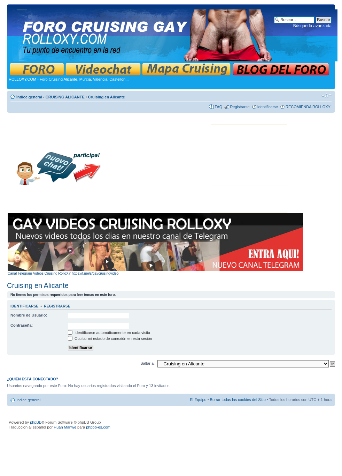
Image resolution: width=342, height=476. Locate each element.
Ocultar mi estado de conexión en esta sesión (110, 338)
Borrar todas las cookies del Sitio (238, 399)
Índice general (29, 97)
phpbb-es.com (98, 427)
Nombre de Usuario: (28, 315)
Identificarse (267, 107)
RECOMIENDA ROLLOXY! (309, 107)
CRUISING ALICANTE (65, 97)
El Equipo (198, 399)
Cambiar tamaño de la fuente (326, 95)
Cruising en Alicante (106, 97)
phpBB (35, 422)
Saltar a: (147, 363)
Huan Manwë (65, 427)
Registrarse (239, 107)
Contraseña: (21, 325)
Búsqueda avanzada (312, 25)
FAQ (218, 107)
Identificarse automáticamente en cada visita (109, 332)
